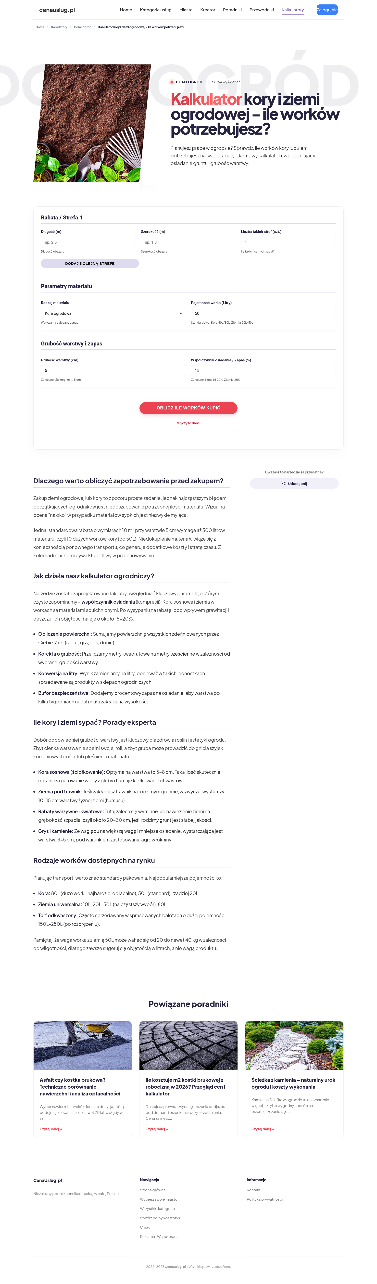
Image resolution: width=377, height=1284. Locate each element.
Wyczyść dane (188, 423)
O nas (145, 1227)
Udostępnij (294, 483)
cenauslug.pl (57, 9)
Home (126, 9)
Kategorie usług (156, 9)
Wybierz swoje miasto (158, 1199)
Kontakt (254, 1189)
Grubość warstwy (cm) (59, 360)
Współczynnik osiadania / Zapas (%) (221, 360)
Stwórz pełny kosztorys (160, 1217)
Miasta (185, 9)
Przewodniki (262, 9)
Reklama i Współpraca (159, 1236)
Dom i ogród (82, 27)
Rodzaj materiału (55, 303)
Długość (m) (51, 231)
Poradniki (232, 9)
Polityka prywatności (265, 1199)
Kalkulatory (293, 9)
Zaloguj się (327, 9)
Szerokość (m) (153, 231)
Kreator (207, 9)
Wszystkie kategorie (157, 1208)
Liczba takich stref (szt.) (261, 231)
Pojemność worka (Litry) (211, 303)
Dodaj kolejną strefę (90, 263)
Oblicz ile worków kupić (188, 408)
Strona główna (152, 1189)
